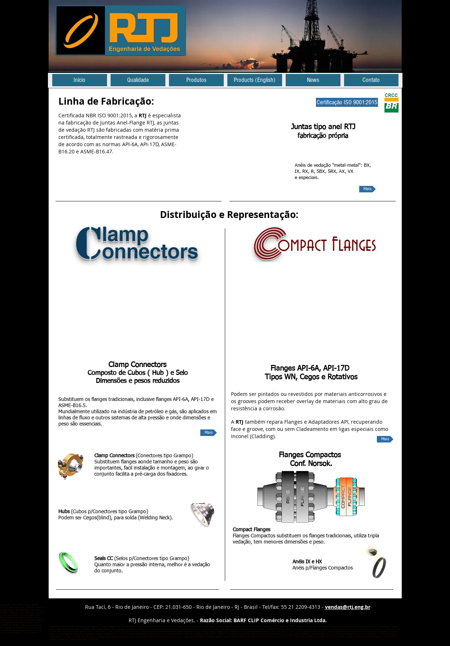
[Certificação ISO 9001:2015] (347, 102)
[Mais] (367, 189)
